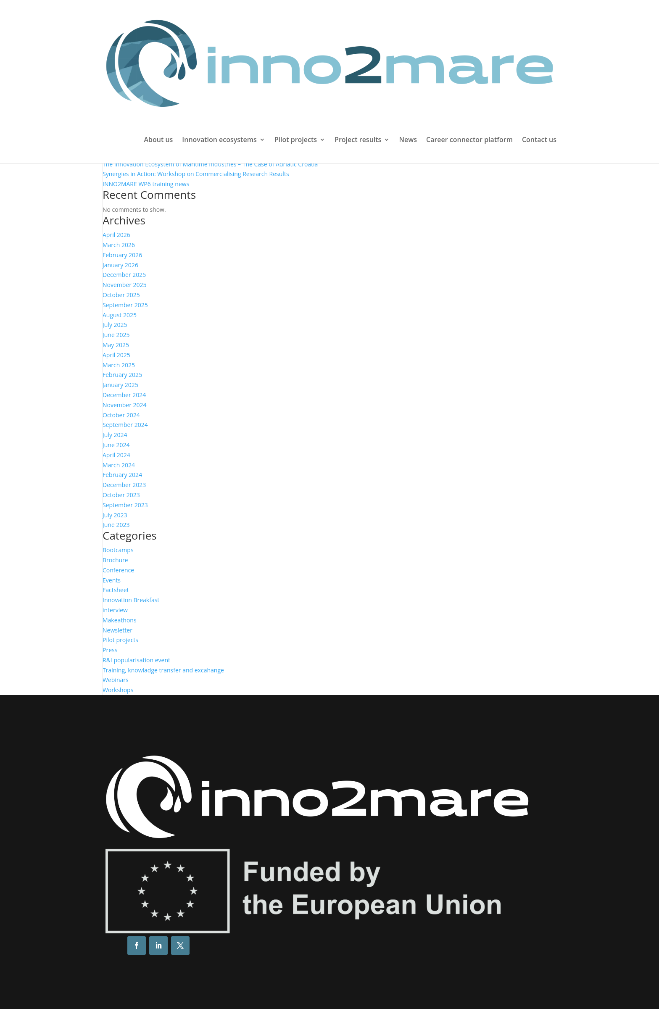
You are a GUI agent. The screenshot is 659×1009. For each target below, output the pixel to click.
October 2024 (121, 415)
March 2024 (119, 465)
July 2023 (115, 515)
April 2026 (116, 235)
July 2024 (115, 435)
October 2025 (121, 295)
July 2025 (115, 325)
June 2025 (116, 335)
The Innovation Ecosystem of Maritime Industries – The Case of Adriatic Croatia (210, 164)
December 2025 (124, 275)
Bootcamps (118, 550)
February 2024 (122, 475)
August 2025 (120, 315)
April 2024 (116, 455)
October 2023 (121, 495)
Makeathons (120, 620)
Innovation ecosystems (219, 140)
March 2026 (119, 245)
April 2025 (116, 355)
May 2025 (116, 345)
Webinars (116, 680)
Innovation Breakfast (131, 600)
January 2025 (120, 385)
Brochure (115, 560)
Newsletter (117, 630)
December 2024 (124, 395)
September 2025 (125, 305)
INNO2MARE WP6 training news (146, 184)
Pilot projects (295, 140)
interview (115, 610)
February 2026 (122, 255)
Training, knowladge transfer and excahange (163, 670)
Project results (358, 140)
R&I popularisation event (136, 660)
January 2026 (120, 265)
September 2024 (125, 425)
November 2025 (125, 285)
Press (110, 650)
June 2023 (116, 525)
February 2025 (122, 375)
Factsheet (116, 590)
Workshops (118, 690)
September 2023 (125, 505)
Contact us (539, 140)
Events (112, 580)
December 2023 (124, 485)
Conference (118, 570)
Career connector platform (469, 140)
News (408, 140)
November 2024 (125, 405)
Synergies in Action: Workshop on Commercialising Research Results (196, 174)
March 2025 (119, 365)
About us (158, 140)
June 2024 (116, 445)
